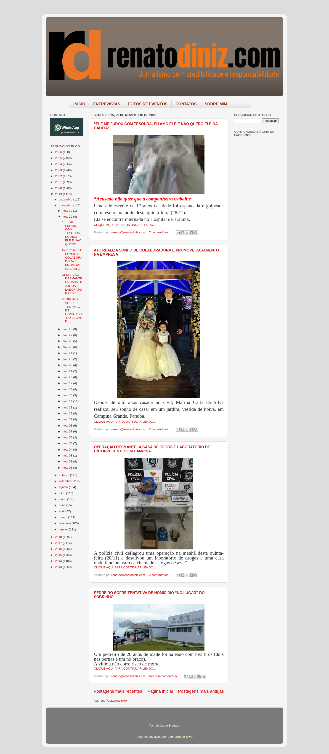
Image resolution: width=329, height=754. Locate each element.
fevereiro (65, 523)
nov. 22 (67, 365)
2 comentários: (159, 429)
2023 (59, 170)
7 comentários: (159, 232)
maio (62, 505)
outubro (64, 475)
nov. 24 (67, 353)
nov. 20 (67, 377)
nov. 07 (67, 431)
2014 (59, 561)
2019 (59, 194)
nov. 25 (67, 347)
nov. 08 (67, 425)
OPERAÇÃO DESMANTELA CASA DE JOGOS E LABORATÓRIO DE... (72, 284)
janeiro (64, 529)
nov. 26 (67, 341)
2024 (59, 164)
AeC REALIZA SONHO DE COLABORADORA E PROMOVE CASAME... (72, 259)
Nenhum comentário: (163, 676)
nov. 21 (67, 371)
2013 (59, 567)
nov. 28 (67, 329)
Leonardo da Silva (180, 736)
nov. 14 (67, 401)
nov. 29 (67, 216)
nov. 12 (67, 413)
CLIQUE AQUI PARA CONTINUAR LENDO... (125, 225)
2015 (59, 555)
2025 (59, 158)
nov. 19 (67, 383)
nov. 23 (67, 359)
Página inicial (160, 691)
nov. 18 (67, 389)
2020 (59, 188)
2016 (59, 549)
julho (62, 493)
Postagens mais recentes (118, 691)
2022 (59, 176)
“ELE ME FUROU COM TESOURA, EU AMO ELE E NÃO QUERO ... (71, 233)
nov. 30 (67, 210)
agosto (64, 487)
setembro (65, 481)
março (63, 517)
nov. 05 (67, 443)
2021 (59, 182)
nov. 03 (67, 455)
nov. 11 (67, 419)
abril (62, 511)
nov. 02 (67, 461)
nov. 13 (67, 407)
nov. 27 (67, 335)
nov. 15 (67, 395)
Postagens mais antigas (201, 691)
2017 (59, 543)
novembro (66, 205)
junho (63, 499)
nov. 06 (67, 437)
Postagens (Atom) (118, 700)
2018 (59, 537)
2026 (59, 152)
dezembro (66, 199)
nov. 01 (67, 467)
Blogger (174, 725)
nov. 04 (67, 449)
